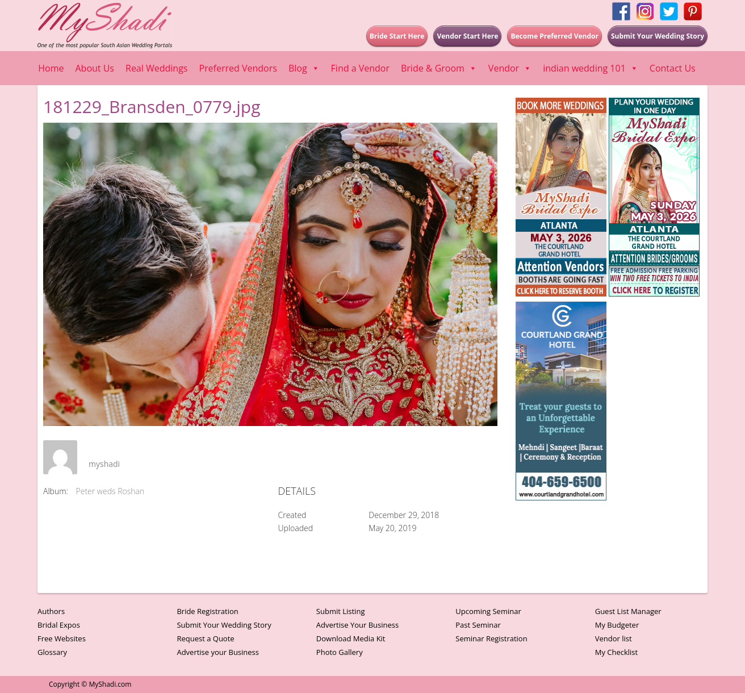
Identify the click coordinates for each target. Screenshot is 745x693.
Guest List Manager (628, 611)
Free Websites (61, 638)
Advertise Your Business (357, 625)
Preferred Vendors (238, 68)
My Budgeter (617, 625)
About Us (95, 68)
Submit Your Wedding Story (224, 625)
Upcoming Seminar (488, 611)
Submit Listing (340, 611)
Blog (304, 68)
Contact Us (673, 68)
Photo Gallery (339, 652)
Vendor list (613, 638)
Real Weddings (156, 68)
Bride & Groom (439, 68)
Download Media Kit (351, 638)
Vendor (509, 68)
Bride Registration (207, 611)
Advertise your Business (218, 652)
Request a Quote (205, 638)
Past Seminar (478, 625)
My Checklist (616, 652)
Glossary (52, 652)
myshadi (104, 463)
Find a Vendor (360, 68)
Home (51, 68)
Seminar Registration (491, 638)
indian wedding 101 (590, 68)
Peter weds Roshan (110, 491)
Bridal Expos (58, 625)
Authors (51, 611)
